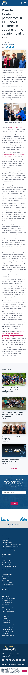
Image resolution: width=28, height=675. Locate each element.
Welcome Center (6, 586)
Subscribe (4, 606)
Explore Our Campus (6, 577)
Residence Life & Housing (8, 624)
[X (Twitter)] (13, 660)
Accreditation (5, 540)
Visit (9, 524)
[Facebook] (17, 660)
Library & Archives (6, 560)
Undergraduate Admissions (8, 628)
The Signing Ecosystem (7, 548)
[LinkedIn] (20, 660)
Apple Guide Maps (6, 590)
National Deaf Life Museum (8, 588)
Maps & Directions (6, 580)
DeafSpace (4, 591)
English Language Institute (8, 635)
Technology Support (6, 562)
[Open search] (22, 3)
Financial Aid (5, 618)
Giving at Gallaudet (6, 609)
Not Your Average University (8, 550)
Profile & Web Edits (6, 570)
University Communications (8, 631)
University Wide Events (7, 602)
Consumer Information (7, 542)
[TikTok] (23, 660)
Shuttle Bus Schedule (7, 582)
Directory (4, 557)
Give (18, 524)
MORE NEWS (14, 469)
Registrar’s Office (6, 622)
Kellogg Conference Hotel (8, 584)
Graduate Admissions (7, 629)
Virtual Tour (4, 578)
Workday (4, 568)
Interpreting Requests (7, 564)
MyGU (3, 559)
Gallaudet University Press (8, 611)
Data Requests (5, 604)
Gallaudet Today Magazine (8, 608)
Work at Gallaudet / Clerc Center (9, 598)
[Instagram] (10, 660)
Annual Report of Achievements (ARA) (10, 546)
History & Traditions (6, 539)
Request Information (14, 526)
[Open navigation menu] (25, 3)
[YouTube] (7, 660)
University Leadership (7, 537)
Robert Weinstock (9, 44)
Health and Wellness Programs (9, 566)
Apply (14, 524)
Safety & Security (6, 626)
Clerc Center (5, 633)
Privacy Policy (9, 673)
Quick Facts (4, 535)
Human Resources (6, 620)
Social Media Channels (7, 600)
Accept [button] (24, 671)
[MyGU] (3, 660)
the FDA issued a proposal (16, 127)
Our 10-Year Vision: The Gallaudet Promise (11, 544)
